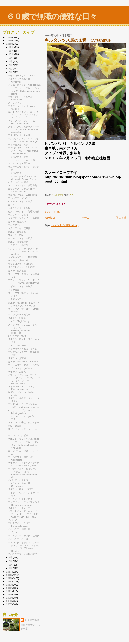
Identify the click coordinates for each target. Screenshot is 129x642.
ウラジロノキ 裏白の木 (20, 264)
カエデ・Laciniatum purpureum (23, 361)
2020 (9, 37)
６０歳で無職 (32, 620)
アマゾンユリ (14, 102)
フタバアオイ (14, 173)
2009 (9, 597)
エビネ (11, 205)
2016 (9, 575)
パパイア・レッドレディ (20, 498)
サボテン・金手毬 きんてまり (23, 422)
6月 (11, 68)
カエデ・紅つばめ (17, 232)
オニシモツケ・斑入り (19, 314)
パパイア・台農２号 (18, 480)
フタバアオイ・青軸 (18, 156)
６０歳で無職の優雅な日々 (51, 16)
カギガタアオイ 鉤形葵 (20, 286)
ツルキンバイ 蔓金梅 (19, 208)
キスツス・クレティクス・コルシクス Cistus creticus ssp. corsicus (23, 251)
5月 (11, 72)
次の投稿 (50, 217)
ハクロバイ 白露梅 (18, 182)
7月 (11, 65)
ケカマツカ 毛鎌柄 (18, 245)
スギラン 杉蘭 (16, 235)
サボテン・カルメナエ (19, 508)
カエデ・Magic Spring (18, 321)
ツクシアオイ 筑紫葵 (19, 228)
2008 (9, 601)
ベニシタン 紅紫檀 (18, 435)
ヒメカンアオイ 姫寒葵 (20, 201)
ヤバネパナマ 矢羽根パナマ (22, 554)
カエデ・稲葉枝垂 (17, 270)
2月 (11, 565)
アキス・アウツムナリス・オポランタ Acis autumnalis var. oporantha (23, 129)
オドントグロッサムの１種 (21, 160)
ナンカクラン (16, 225)
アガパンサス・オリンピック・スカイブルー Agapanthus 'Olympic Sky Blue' (23, 151)
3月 (11, 561)
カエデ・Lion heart (17, 345)
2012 (9, 588)
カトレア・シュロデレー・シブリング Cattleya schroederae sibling (24, 91)
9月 (11, 58)
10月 (11, 54)
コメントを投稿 (52, 211)
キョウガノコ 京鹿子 (19, 145)
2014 (9, 581)
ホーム (85, 217)
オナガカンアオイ (17, 299)
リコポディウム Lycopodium (22, 195)
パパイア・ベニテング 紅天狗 (23, 535)
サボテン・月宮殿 (17, 358)
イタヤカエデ (14, 290)
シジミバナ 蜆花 (17, 335)
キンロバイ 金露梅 (18, 215)
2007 (9, 604)
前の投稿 (121, 217)
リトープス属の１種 (18, 260)
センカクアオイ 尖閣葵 (20, 238)
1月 (11, 568)
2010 (9, 594)
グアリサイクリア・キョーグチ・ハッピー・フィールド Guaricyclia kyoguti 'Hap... (24, 514)
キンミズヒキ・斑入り (19, 163)
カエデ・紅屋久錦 (17, 221)
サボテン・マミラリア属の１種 (23, 439)
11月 (11, 51)
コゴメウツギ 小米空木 (20, 368)
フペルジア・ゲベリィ (19, 198)
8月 (11, 61)
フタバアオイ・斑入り (19, 135)
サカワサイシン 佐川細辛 (21, 267)
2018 (9, 43)
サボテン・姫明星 (17, 318)
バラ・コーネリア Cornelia (22, 75)
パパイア (12, 520)
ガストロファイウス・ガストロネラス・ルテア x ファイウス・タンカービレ (23, 114)
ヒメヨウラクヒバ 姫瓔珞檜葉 (23, 211)
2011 (9, 591)
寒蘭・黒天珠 (16, 426)
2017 (9, 571)
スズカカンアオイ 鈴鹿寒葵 (22, 257)
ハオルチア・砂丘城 (18, 539)
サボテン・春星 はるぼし (21, 489)
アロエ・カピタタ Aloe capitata (24, 85)
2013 (9, 584)
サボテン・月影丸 (18, 371)
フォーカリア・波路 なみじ (22, 348)
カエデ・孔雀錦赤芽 (18, 242)
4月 (11, 557)
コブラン (13, 532)
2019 (9, 40)
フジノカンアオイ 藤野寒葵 (22, 185)
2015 (9, 578)
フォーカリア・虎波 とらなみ (23, 365)
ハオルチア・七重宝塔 (19, 529)
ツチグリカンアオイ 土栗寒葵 (23, 218)
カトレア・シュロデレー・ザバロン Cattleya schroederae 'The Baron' (23, 445)
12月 (11, 47)
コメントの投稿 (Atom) (65, 225)
